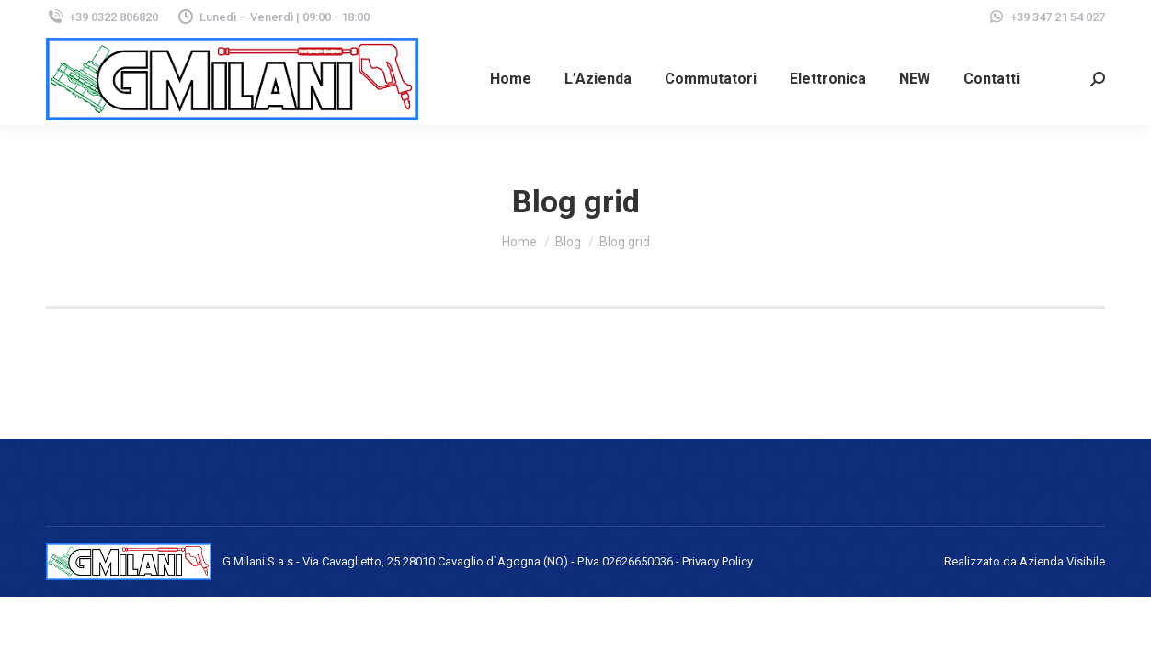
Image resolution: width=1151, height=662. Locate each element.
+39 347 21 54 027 (1057, 17)
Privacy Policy (717, 561)
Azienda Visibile (1062, 561)
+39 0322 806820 (102, 17)
